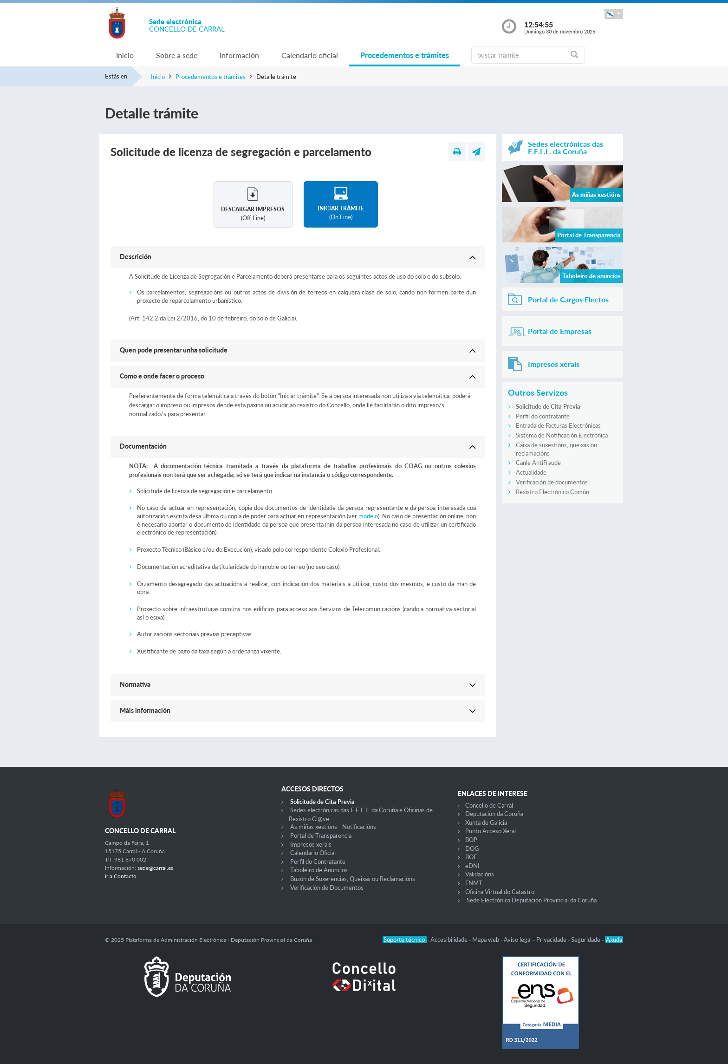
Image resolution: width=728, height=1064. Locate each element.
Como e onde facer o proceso (162, 376)
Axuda (614, 939)
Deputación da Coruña (494, 813)
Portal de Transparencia (320, 835)
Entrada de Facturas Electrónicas (558, 425)
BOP (471, 839)
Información (239, 55)
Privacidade (552, 939)
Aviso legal (518, 939)
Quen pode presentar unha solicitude (174, 350)
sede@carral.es (155, 867)
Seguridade (586, 939)
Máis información (145, 710)
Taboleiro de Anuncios (319, 870)
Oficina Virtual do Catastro (499, 891)
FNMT (473, 883)
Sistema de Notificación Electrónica (562, 435)
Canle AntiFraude (538, 462)
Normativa (135, 684)
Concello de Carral (489, 805)
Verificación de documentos (552, 482)
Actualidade (531, 472)
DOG (472, 848)
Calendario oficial (309, 55)
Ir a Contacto (120, 876)
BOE (471, 857)
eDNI (472, 865)
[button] (613, 14)
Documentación (143, 446)
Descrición (135, 257)
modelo (368, 516)
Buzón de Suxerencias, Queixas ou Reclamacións (352, 878)
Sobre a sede (176, 55)
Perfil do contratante (543, 416)
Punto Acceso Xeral (490, 831)
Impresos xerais (311, 844)
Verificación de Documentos (327, 887)
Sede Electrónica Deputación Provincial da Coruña (532, 900)
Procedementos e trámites (404, 55)
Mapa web (486, 939)
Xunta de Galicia (486, 822)
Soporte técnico (405, 939)
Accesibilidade (449, 939)
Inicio (125, 55)
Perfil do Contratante (317, 861)
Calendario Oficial (313, 852)
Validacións (479, 874)
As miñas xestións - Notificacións (333, 826)
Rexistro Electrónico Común (552, 492)
